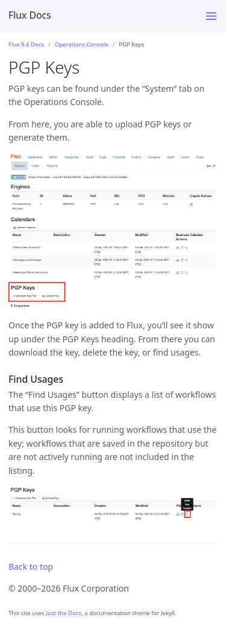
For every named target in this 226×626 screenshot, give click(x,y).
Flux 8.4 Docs (26, 44)
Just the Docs (63, 613)
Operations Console (81, 44)
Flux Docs (29, 15)
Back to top (30, 566)
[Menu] (211, 16)
